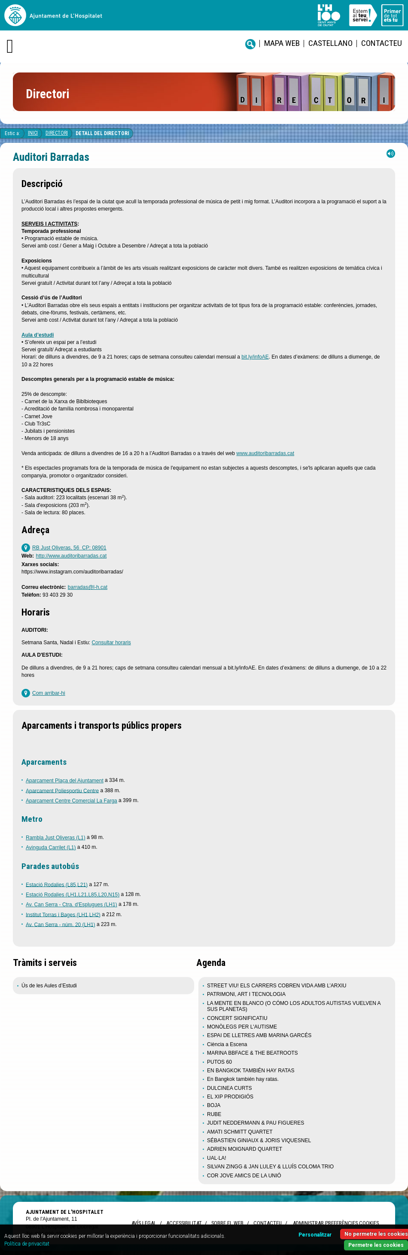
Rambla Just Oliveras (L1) (55, 838)
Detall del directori (102, 133)
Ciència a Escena (227, 1044)
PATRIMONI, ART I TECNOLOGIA (246, 994)
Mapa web (282, 43)
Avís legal (143, 1223)
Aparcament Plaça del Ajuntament (65, 781)
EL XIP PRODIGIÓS (230, 1097)
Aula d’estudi (37, 335)
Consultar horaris (111, 643)
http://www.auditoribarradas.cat (71, 556)
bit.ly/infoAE (254, 357)
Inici (33, 133)
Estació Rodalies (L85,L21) (57, 884)
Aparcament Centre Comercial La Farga (71, 801)
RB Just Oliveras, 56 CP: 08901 (69, 548)
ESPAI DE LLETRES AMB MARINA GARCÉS (259, 1035)
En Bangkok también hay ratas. (243, 1079)
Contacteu (381, 43)
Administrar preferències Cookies (336, 1223)
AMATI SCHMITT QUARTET (240, 1132)
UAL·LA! (216, 1158)
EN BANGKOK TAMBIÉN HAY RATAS (250, 1071)
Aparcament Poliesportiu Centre (62, 790)
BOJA (213, 1105)
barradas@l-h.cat (87, 587)
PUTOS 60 (219, 1062)
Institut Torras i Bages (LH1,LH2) (63, 914)
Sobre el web (227, 1223)
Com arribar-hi (48, 693)
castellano (330, 43)
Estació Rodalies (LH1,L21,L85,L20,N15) (72, 895)
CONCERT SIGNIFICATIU (237, 1018)
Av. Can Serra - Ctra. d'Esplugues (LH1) (71, 905)
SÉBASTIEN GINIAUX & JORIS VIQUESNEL (259, 1140)
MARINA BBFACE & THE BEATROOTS (252, 1053)
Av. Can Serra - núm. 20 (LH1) (60, 924)
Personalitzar (315, 1235)
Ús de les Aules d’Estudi (49, 986)
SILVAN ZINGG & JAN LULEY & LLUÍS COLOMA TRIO (270, 1167)
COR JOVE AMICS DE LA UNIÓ (244, 1176)
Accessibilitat (183, 1223)
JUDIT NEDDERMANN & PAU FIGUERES (255, 1123)
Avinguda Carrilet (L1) (51, 848)
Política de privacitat (26, 1244)
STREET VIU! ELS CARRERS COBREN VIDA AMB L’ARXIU (277, 986)
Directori (57, 133)
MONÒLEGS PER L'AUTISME (242, 1027)
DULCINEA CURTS (229, 1088)
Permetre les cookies (376, 1245)
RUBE (214, 1114)
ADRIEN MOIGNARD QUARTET (244, 1149)
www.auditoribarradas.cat (265, 453)
